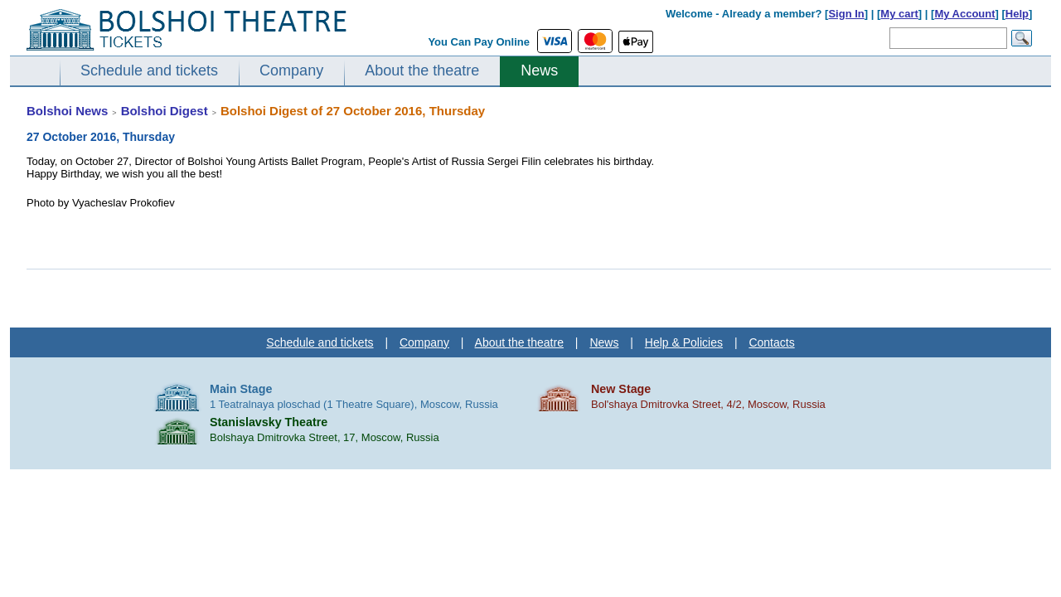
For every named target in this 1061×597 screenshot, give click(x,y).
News (539, 70)
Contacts (771, 342)
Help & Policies (684, 342)
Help (1017, 13)
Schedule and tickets (149, 70)
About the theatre (422, 70)
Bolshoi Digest (164, 111)
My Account (964, 13)
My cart (899, 13)
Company (291, 70)
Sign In (846, 13)
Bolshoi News (67, 111)
